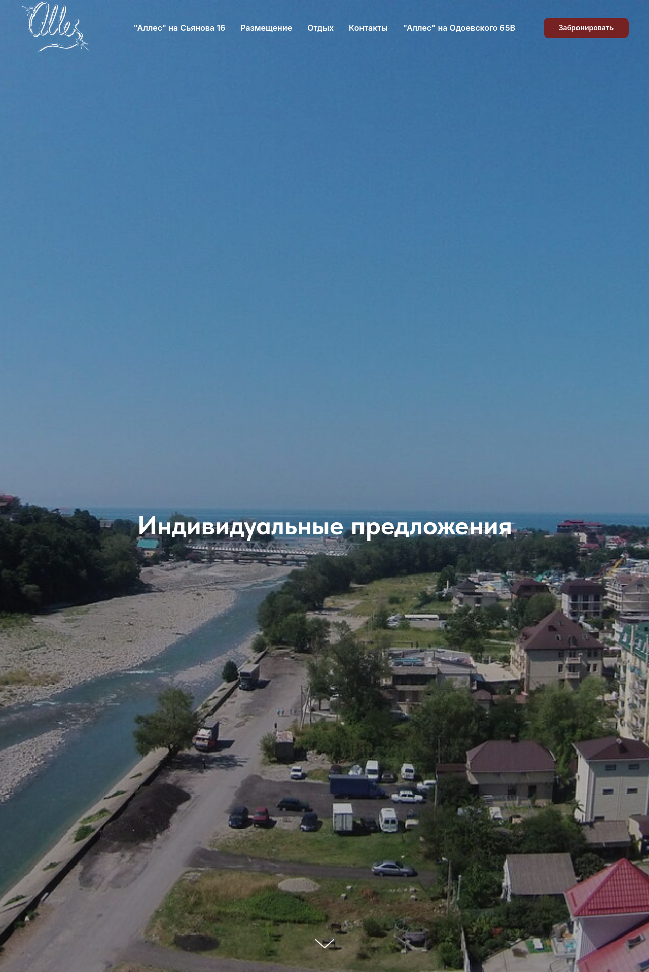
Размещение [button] (266, 28)
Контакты (368, 28)
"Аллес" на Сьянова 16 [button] (180, 28)
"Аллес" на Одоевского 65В (459, 28)
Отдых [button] (320, 28)
